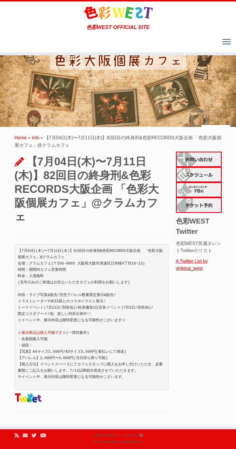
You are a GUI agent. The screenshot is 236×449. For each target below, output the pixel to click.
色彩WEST (111, 435)
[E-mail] (27, 436)
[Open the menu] (226, 42)
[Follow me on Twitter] (35, 436)
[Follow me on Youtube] (45, 436)
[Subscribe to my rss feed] (19, 436)
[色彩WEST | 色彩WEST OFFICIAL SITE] (118, 12)
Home (21, 137)
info (35, 137)
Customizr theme (130, 442)
